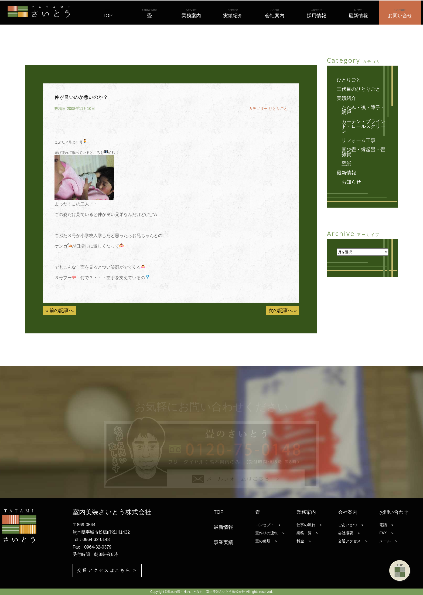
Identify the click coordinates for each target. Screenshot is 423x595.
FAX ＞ (386, 533)
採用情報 (316, 13)
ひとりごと (278, 108)
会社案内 (274, 13)
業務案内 (191, 13)
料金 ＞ (304, 541)
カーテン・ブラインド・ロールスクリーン (363, 126)
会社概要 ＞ (349, 533)
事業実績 (223, 542)
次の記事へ (280, 310)
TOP (108, 13)
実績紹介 (233, 13)
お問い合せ (400, 13)
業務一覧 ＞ (307, 533)
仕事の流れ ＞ (309, 525)
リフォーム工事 (359, 140)
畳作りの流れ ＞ (270, 533)
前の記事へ (61, 310)
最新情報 (358, 13)
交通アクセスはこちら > (107, 570)
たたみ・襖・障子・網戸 (363, 110)
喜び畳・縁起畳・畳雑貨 (363, 152)
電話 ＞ (386, 525)
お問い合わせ (393, 512)
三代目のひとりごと (358, 89)
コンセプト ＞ (268, 525)
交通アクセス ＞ (353, 541)
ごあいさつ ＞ (351, 525)
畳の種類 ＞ (266, 541)
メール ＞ (388, 541)
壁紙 (346, 163)
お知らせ (351, 182)
